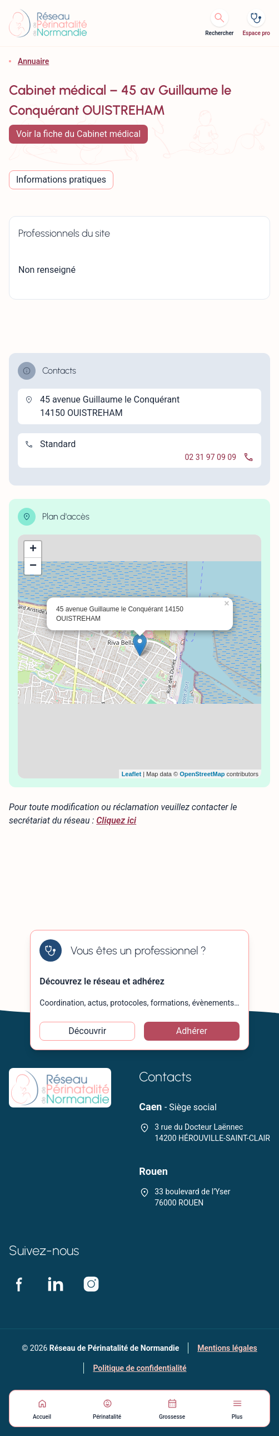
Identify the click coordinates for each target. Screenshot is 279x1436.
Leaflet (131, 774)
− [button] (33, 566)
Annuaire (33, 61)
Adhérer (191, 1031)
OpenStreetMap (202, 774)
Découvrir (87, 1031)
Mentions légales (227, 1348)
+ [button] (33, 549)
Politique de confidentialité (139, 1368)
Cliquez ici (116, 820)
